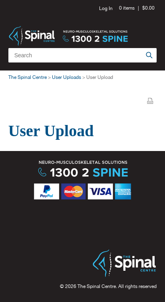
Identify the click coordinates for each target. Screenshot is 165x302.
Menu (148, 28)
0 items (127, 8)
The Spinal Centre (27, 77)
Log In (106, 8)
